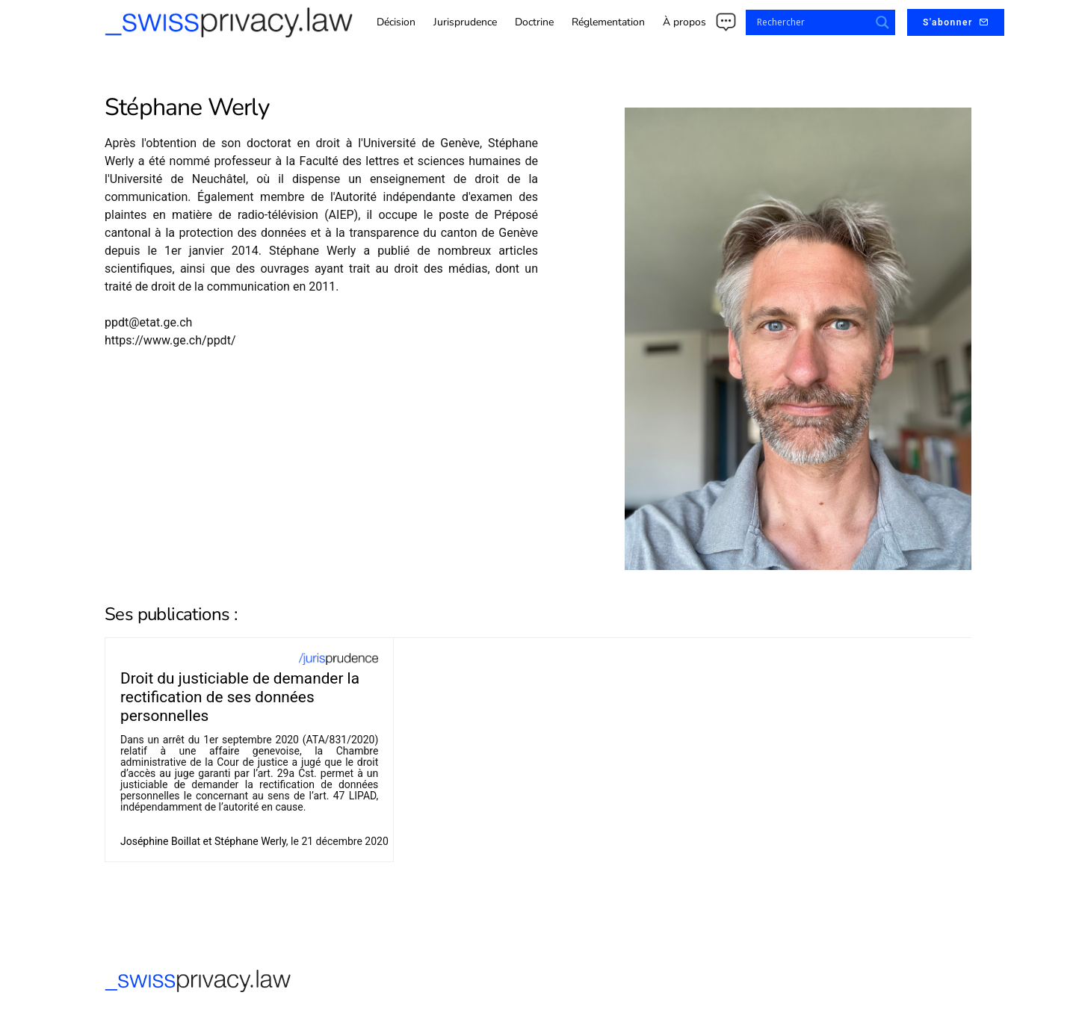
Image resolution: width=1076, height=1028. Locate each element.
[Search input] (811, 22)
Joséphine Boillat (160, 841)
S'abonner (956, 22)
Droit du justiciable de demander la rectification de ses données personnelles (239, 697)
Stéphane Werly (250, 841)
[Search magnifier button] (882, 22)
